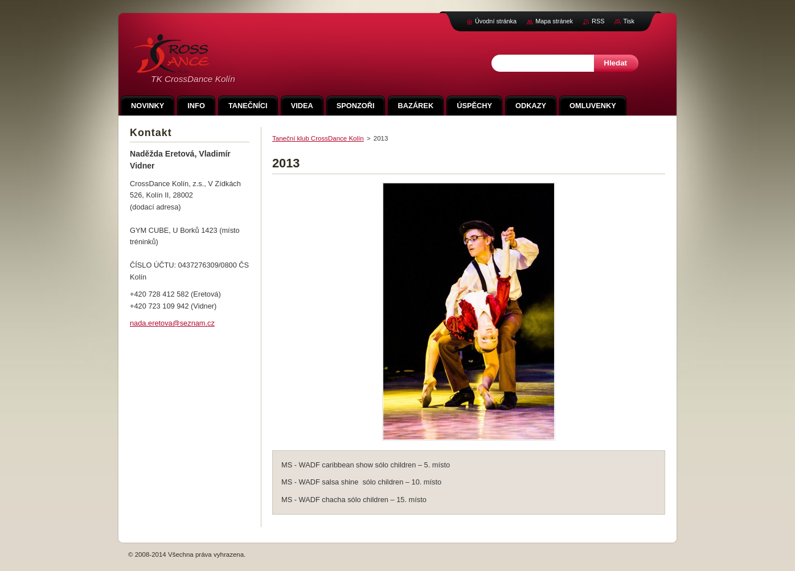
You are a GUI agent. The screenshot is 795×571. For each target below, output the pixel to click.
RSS (598, 21)
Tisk (628, 21)
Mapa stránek (554, 21)
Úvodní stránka (496, 21)
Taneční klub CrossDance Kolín (318, 138)
